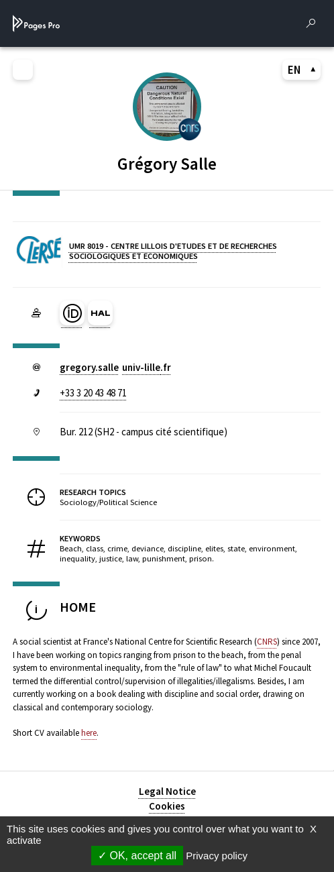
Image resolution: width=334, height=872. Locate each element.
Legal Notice (167, 791)
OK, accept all (137, 855)
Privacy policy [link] (216, 855)
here (89, 733)
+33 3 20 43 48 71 (93, 392)
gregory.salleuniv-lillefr (115, 367)
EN (302, 69)
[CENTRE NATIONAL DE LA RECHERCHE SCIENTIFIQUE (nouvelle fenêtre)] (189, 128)
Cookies (167, 806)
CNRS (267, 641)
